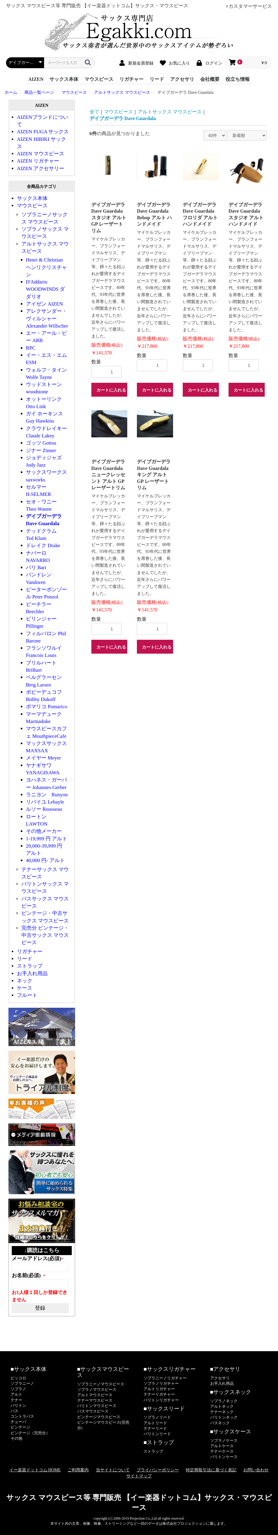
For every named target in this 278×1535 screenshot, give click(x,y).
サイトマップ (139, 1476)
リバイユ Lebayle (45, 802)
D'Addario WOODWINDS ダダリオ (45, 289)
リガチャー (131, 79)
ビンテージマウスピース (98, 1417)
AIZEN (36, 79)
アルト (16, 1394)
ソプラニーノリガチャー (165, 1378)
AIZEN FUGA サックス (43, 132)
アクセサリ (182, 79)
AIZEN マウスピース (40, 154)
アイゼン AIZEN (44, 304)
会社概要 (210, 79)
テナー (16, 1400)
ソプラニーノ (22, 1383)
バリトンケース (224, 1456)
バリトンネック (224, 1417)
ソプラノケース (224, 1440)
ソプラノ (18, 1389)
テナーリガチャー (159, 1394)
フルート (27, 995)
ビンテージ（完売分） (30, 1433)
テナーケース (222, 1451)
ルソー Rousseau (44, 809)
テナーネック (222, 1412)
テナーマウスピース (94, 1400)
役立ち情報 (238, 79)
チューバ (18, 1421)
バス (14, 1411)
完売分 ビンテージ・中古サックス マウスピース (45, 935)
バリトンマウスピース (96, 1405)
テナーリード (155, 1428)
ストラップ (30, 966)
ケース (24, 988)
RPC (31, 348)
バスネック (220, 1423)
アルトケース (222, 1446)
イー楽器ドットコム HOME (35, 1470)
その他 (16, 1438)
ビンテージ (20, 1427)
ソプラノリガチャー (161, 1383)
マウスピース (98, 79)
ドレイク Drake (43, 545)
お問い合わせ (256, 1470)
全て (94, 111)
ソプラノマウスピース (96, 1389)
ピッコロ (18, 1378)
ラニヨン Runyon (47, 795)
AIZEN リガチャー (38, 161)
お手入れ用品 (32, 973)
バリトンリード (157, 1434)
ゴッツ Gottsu (41, 443)
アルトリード (155, 1423)
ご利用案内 (78, 1470)
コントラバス (22, 1416)
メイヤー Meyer (43, 758)
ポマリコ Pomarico (46, 706)
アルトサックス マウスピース (170, 111)
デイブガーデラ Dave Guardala (123, 118)
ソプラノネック (224, 1401)
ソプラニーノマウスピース (100, 1384)
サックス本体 (63, 79)
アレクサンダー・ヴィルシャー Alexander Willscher (47, 318)
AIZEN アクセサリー (40, 168)
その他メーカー (44, 831)
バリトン (18, 1405)
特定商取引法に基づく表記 (211, 1470)
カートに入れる (111, 390)
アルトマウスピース (94, 1395)
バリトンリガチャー (161, 1400)
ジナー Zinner (41, 450)
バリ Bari (36, 567)
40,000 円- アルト (45, 860)
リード (157, 79)
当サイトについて (113, 1470)
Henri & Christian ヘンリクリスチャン (46, 267)
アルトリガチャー (159, 1389)
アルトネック (222, 1406)
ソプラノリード (157, 1417)
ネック (24, 981)
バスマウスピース (93, 1411)
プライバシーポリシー (158, 1470)
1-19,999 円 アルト (46, 839)
